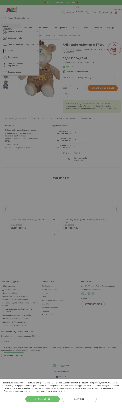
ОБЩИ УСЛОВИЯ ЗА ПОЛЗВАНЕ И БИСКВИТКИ (45, 391)
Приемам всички (43, 399)
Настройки (79, 399)
